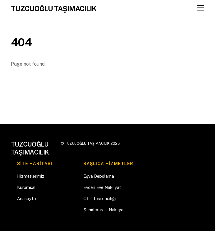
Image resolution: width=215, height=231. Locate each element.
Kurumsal (26, 187)
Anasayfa (26, 198)
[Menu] (200, 8)
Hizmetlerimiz (30, 176)
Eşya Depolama (98, 176)
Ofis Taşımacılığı (99, 198)
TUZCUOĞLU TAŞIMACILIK (87, 143)
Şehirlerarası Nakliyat (104, 209)
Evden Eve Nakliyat (102, 187)
